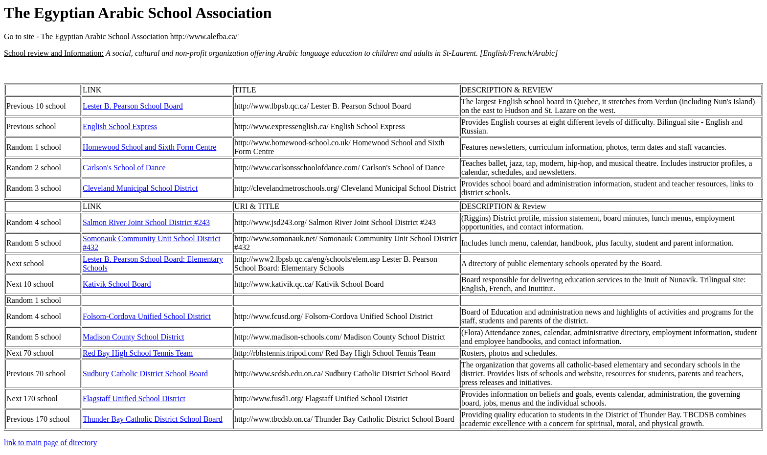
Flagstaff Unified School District (134, 398)
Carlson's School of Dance (124, 167)
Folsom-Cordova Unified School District (147, 316)
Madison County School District (133, 337)
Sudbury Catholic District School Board (145, 373)
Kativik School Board (117, 284)
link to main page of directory (50, 442)
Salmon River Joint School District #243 (146, 222)
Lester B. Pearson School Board (133, 106)
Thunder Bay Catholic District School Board (153, 419)
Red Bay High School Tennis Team (138, 353)
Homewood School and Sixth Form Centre (149, 147)
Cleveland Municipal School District (140, 188)
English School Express (120, 126)
